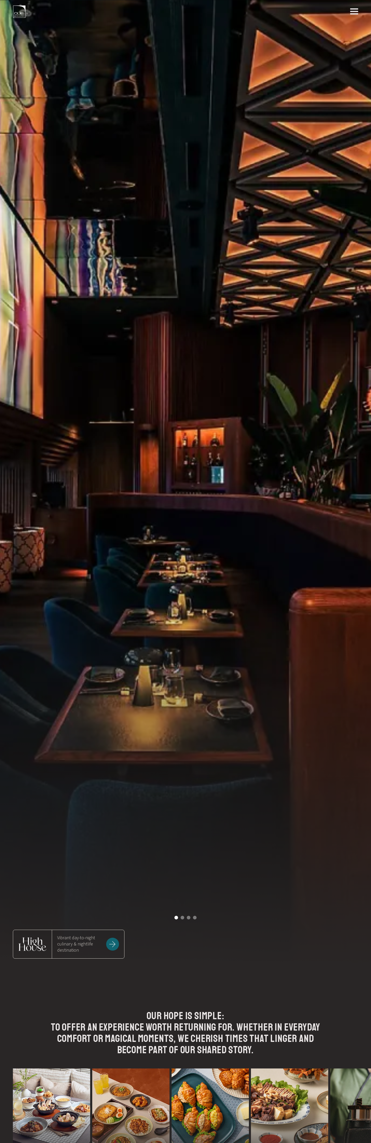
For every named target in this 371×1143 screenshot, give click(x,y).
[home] (19, 11)
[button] (176, 917)
